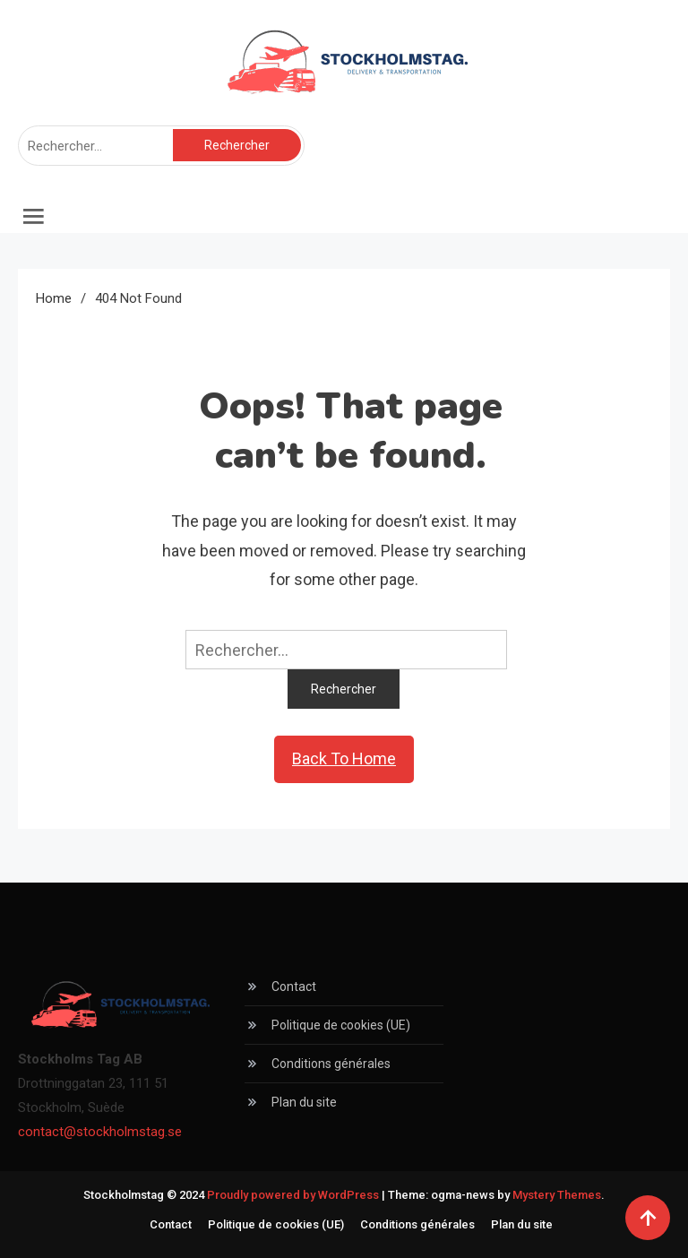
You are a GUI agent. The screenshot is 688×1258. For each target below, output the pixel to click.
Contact (293, 986)
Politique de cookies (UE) (340, 1025)
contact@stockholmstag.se (100, 1132)
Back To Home (344, 758)
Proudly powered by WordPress (294, 1195)
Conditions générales (331, 1063)
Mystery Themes (556, 1195)
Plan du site (304, 1102)
